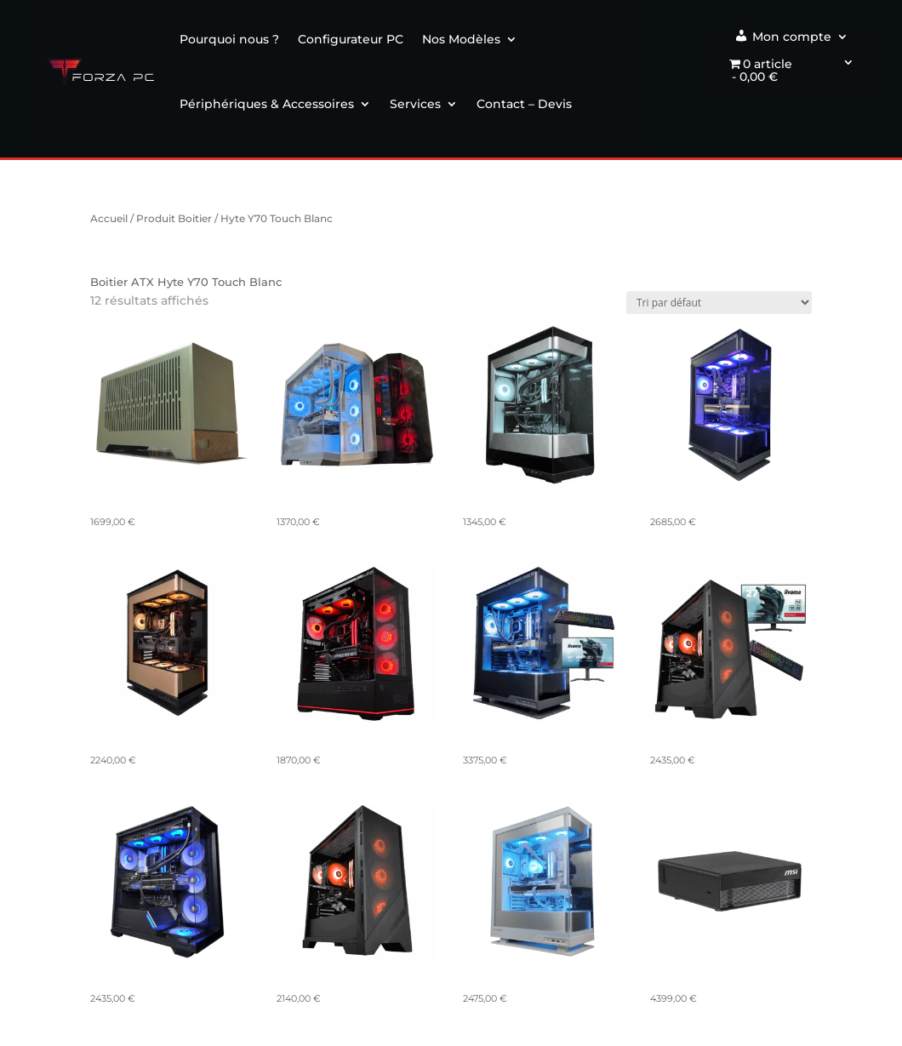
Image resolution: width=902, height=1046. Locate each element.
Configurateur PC (350, 39)
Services (415, 103)
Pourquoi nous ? (229, 39)
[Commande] (719, 302)
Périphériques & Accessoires (267, 103)
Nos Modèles (461, 39)
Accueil (109, 218)
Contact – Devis (524, 103)
